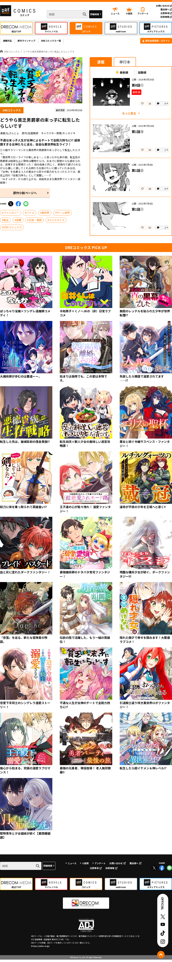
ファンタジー (11, 215)
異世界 (45, 215)
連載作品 (9, 42)
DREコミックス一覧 (63, 42)
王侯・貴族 (35, 222)
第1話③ (138, 134)
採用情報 (166, 16)
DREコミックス (13, 229)
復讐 (18, 222)
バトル (30, 215)
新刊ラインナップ (32, 42)
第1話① (138, 211)
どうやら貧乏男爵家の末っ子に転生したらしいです (62, 53)
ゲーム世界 (63, 215)
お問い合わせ (164, 5)
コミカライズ (57, 222)
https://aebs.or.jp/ (40, 948)
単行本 (124, 64)
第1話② (138, 172)
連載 (100, 64)
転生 (6, 222)
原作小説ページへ (25, 195)
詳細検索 (94, 14)
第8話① (138, 87)
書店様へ (166, 9)
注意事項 (166, 13)
